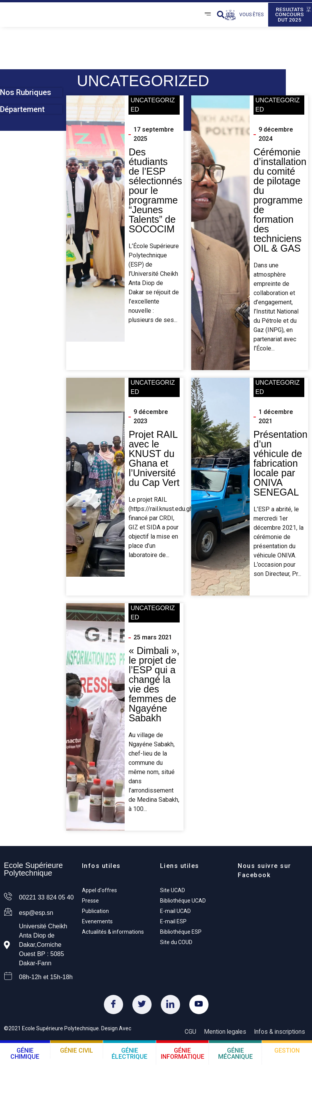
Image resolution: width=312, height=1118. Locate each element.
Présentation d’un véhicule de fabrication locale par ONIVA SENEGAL (280, 466)
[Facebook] (113, 1007)
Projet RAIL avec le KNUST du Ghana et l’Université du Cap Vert (153, 461)
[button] (220, 16)
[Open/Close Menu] (207, 16)
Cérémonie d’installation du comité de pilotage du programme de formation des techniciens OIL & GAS (280, 202)
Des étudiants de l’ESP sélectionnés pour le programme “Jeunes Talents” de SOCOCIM (155, 193)
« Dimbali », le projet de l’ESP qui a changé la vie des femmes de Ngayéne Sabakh (153, 687)
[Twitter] (142, 1007)
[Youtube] (199, 1007)
